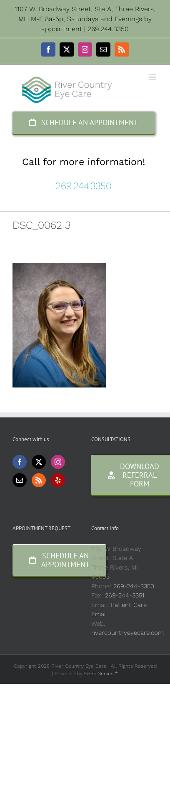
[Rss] (39, 480)
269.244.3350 (83, 186)
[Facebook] (19, 462)
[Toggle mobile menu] (153, 77)
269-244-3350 (133, 586)
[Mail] (19, 480)
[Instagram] (58, 462)
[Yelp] (58, 480)
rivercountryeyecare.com (127, 633)
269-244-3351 (124, 595)
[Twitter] (39, 462)
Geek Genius (98, 673)
